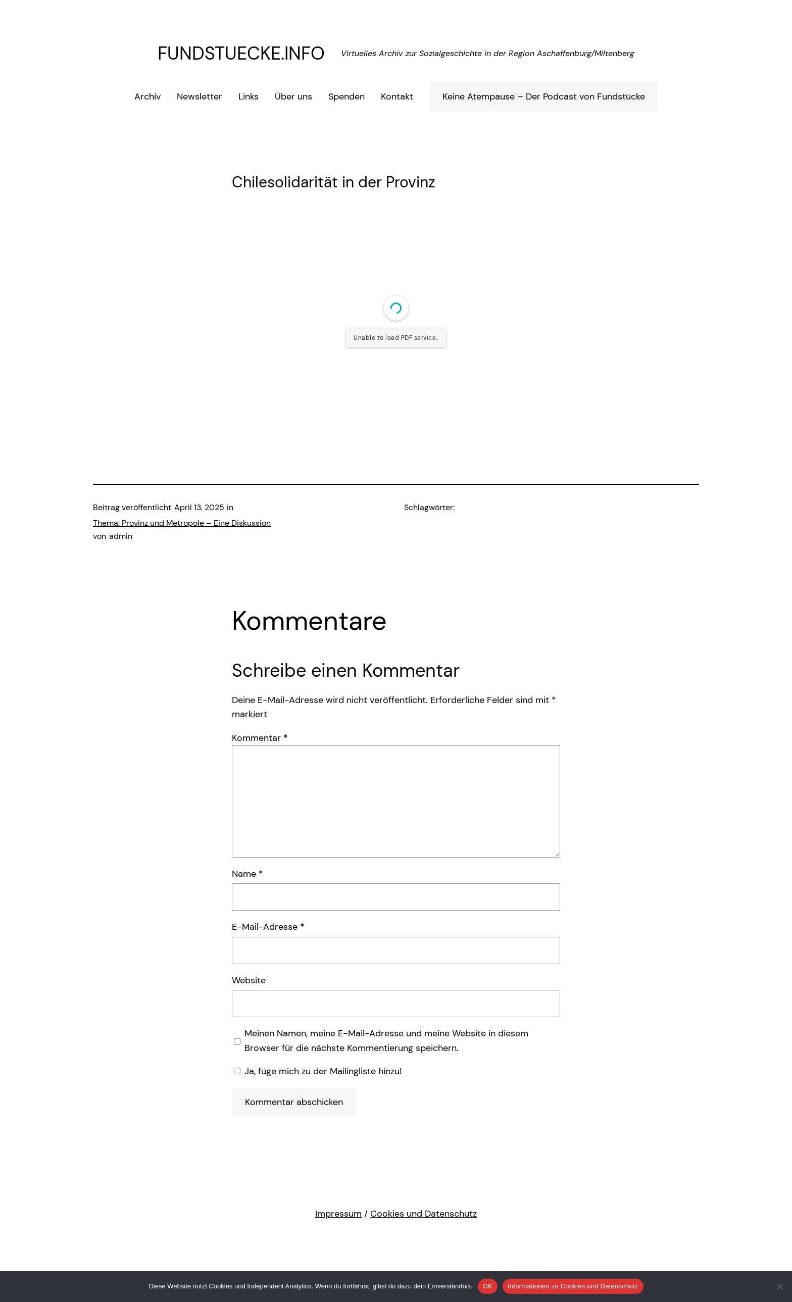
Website (249, 980)
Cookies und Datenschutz (423, 1214)
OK (487, 1286)
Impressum (338, 1214)
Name (247, 874)
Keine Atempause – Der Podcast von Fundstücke (543, 96)
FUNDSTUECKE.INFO (241, 53)
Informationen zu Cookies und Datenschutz (573, 1286)
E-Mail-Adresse (268, 927)
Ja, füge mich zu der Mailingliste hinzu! (318, 1071)
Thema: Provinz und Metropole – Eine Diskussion (182, 523)
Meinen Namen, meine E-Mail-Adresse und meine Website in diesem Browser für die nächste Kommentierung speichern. (386, 1040)
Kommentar (260, 738)
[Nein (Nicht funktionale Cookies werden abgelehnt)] (779, 1286)
